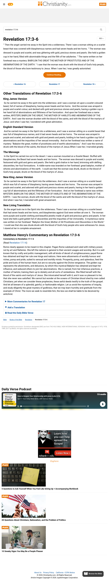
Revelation (28, 320)
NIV (101, 38)
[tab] (54, 301)
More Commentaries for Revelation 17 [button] (25, 301)
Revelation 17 (54, 84)
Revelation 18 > (89, 84)
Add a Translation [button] (15, 307)
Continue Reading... (54, 75)
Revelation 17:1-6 (18, 242)
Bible (5, 320)
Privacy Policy (48, 573)
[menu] (4, 4)
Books (16, 320)
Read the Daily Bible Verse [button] (19, 313)
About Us (37, 573)
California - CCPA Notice (65, 573)
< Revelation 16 (19, 84)
